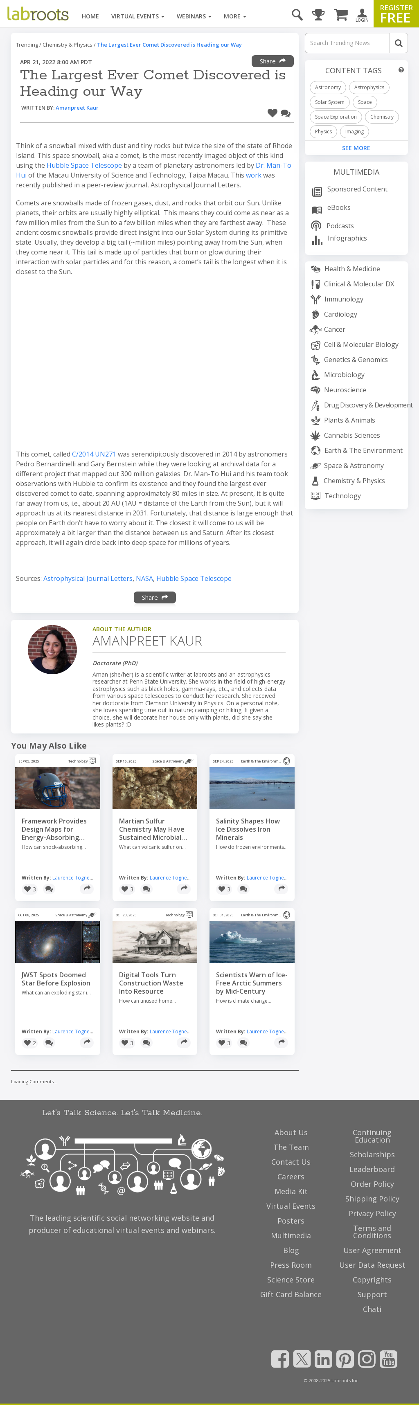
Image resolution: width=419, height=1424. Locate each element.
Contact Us (291, 1161)
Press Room (291, 1265)
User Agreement (372, 1250)
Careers (290, 1176)
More (235, 16)
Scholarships (372, 1154)
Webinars (194, 16)
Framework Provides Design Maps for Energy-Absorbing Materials (54, 829)
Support (372, 1294)
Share (273, 61)
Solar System (330, 102)
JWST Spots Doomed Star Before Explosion (56, 979)
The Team (291, 1147)
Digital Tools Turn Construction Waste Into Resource (151, 983)
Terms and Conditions (372, 1231)
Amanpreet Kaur (77, 107)
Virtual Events (137, 16)
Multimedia (356, 172)
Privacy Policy (372, 1213)
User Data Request (372, 1265)
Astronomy (328, 87)
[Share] (87, 889)
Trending (27, 44)
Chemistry (382, 116)
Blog (291, 1250)
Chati (372, 1309)
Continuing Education (372, 1136)
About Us (291, 1132)
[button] (272, 112)
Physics (323, 131)
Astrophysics (369, 87)
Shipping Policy (372, 1198)
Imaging (354, 131)
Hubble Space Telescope (84, 165)
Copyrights (372, 1279)
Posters (290, 1220)
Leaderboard (372, 1169)
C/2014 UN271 (94, 454)
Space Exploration (336, 116)
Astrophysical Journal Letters (88, 578)
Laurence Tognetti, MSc (79, 877)
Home (90, 16)
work (253, 175)
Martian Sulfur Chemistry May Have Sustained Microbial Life (152, 829)
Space (365, 102)
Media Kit (291, 1191)
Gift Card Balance (291, 1294)
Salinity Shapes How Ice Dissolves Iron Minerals (248, 829)
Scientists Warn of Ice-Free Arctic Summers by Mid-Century (252, 983)
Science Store (291, 1279)
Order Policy (372, 1184)
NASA (144, 578)
